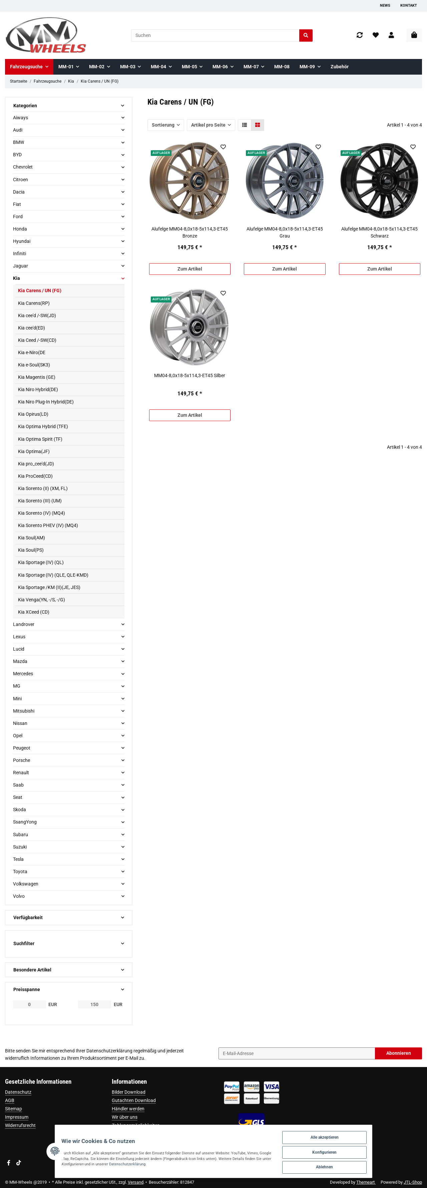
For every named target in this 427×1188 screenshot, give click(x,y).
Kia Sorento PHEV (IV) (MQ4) (48, 525)
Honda (20, 229)
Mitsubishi (23, 711)
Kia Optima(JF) (34, 451)
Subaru (20, 834)
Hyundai (21, 241)
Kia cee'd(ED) (31, 327)
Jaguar (20, 266)
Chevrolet (23, 167)
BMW (18, 142)
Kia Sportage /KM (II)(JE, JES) (49, 587)
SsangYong (25, 822)
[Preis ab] (29, 1004)
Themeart (366, 1182)
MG (16, 686)
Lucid (18, 649)
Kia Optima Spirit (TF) (40, 439)
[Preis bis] (94, 1004)
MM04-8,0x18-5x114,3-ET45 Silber (189, 375)
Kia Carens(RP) (34, 303)
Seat (17, 797)
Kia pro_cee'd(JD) (36, 463)
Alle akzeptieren (349, 1133)
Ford (18, 216)
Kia (16, 278)
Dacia (19, 192)
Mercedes (23, 673)
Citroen (20, 179)
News (385, 5)
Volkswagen (25, 884)
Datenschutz (18, 1092)
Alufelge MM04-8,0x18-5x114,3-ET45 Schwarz (379, 232)
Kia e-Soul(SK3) (34, 364)
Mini (17, 698)
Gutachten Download (134, 1100)
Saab (18, 785)
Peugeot (21, 748)
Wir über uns (124, 1117)
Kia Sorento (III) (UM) (40, 500)
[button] (391, 35)
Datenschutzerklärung (109, 1050)
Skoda (19, 809)
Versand (135, 1182)
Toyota (20, 871)
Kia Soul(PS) (31, 550)
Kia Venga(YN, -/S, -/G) (41, 599)
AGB (9, 1100)
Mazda (20, 661)
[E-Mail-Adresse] (297, 1053)
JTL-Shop (413, 1182)
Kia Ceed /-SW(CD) (37, 340)
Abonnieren (398, 1053)
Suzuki (20, 847)
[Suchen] (215, 35)
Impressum (16, 1117)
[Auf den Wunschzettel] (223, 147)
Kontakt (408, 5)
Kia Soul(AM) (31, 537)
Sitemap (13, 1108)
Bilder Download (128, 1092)
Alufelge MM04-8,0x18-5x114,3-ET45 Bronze (189, 232)
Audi (17, 130)
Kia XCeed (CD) (33, 612)
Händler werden (128, 1108)
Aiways (20, 117)
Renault (21, 772)
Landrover (23, 624)
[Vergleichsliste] (360, 35)
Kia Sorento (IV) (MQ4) (41, 513)
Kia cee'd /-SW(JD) (37, 315)
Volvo (19, 896)
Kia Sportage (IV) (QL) (41, 562)
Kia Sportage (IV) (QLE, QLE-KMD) (53, 575)
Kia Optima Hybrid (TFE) (43, 426)
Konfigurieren (350, 1149)
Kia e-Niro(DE (31, 352)
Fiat (17, 204)
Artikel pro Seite (208, 125)
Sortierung (163, 125)
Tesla (18, 859)
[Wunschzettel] (376, 35)
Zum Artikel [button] (189, 269)
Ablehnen (350, 1165)
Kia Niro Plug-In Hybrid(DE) (46, 401)
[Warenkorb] (414, 35)
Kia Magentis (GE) (36, 377)
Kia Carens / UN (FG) (39, 290)
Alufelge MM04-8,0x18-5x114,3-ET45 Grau (285, 232)
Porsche (21, 760)
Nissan (20, 723)
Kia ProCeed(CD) (35, 476)
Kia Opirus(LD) (33, 414)
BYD (17, 154)
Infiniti (19, 253)
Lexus (19, 636)
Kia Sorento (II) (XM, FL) (43, 488)
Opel (17, 735)
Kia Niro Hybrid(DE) (38, 389)
